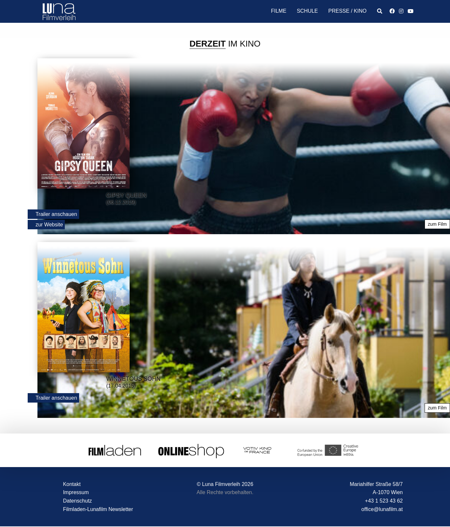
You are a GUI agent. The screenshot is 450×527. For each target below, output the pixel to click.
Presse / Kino (347, 11)
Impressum (76, 492)
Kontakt (71, 484)
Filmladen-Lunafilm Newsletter (98, 509)
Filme (278, 11)
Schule (307, 11)
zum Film (437, 224)
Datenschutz (77, 501)
